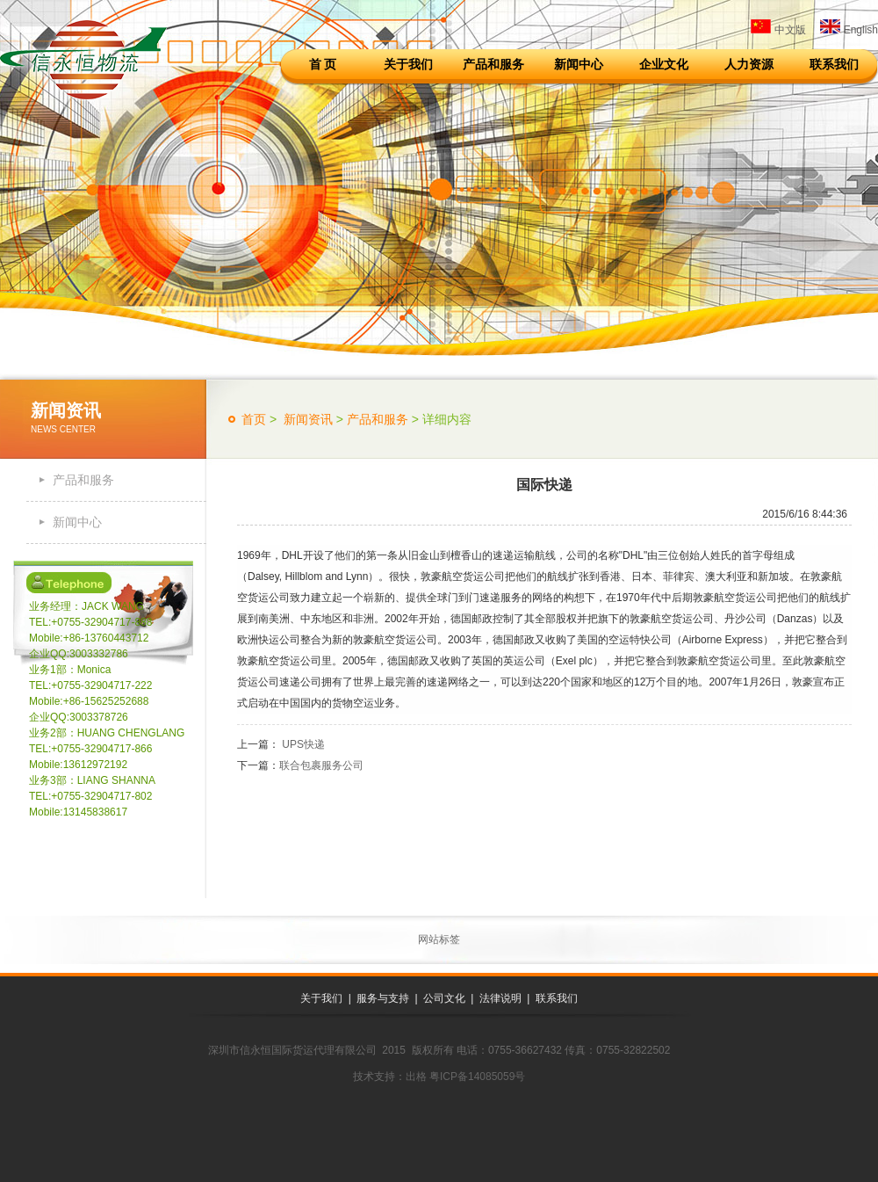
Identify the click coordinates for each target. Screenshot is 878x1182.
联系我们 (834, 64)
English (849, 30)
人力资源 (749, 64)
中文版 (778, 30)
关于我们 (408, 64)
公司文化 (444, 998)
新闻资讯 (306, 419)
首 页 (323, 64)
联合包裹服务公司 (321, 765)
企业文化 (663, 64)
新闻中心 (578, 64)
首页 (253, 419)
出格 (416, 1076)
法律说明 (500, 998)
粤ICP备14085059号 (477, 1076)
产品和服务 (493, 64)
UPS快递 (302, 744)
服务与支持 (382, 998)
